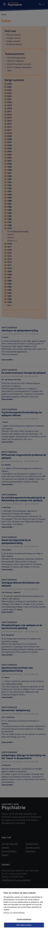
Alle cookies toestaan (24, 925)
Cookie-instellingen (24, 919)
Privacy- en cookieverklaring (14, 913)
